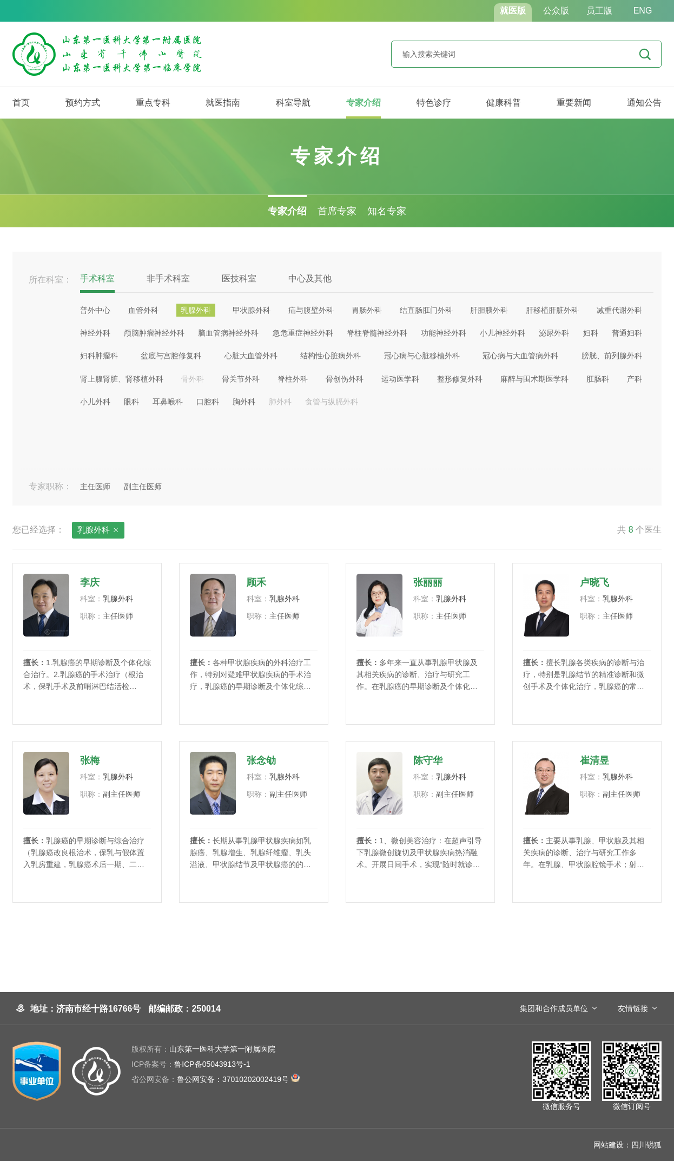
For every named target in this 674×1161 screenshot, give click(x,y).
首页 (21, 102)
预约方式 (82, 102)
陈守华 (427, 760)
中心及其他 (310, 278)
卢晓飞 (594, 582)
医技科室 (239, 278)
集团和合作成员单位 (554, 1008)
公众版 (556, 10)
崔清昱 (594, 760)
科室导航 (293, 102)
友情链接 (633, 1008)
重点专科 (153, 102)
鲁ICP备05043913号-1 (190, 1064)
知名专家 (386, 211)
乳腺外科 (98, 530)
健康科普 (503, 102)
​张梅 (90, 760)
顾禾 (256, 582)
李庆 (90, 582)
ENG (642, 10)
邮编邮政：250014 (184, 1008)
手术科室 (97, 278)
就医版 (513, 10)
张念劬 (261, 760)
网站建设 (608, 1144)
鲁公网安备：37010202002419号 (215, 1079)
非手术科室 (168, 278)
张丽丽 (427, 582)
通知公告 (644, 102)
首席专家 (337, 211)
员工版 (599, 10)
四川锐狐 (646, 1144)
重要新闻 (574, 102)
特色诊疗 (434, 102)
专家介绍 (363, 102)
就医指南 (223, 102)
